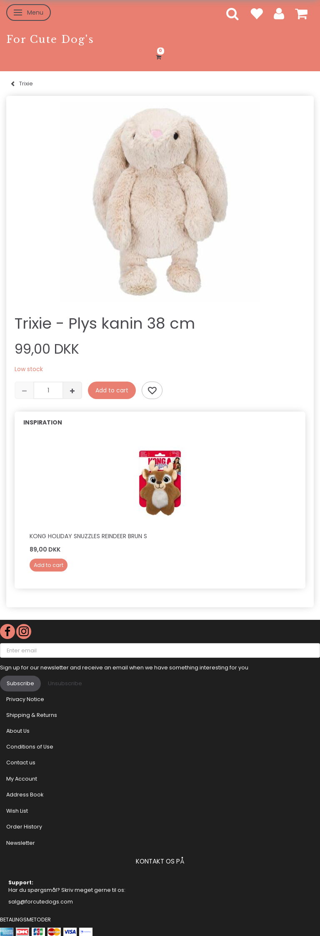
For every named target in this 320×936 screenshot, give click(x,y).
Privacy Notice (25, 699)
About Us (18, 730)
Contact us (20, 762)
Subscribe (20, 683)
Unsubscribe (65, 683)
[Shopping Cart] (160, 56)
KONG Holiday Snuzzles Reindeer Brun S (88, 536)
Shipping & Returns (31, 715)
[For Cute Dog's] (50, 39)
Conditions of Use (29, 746)
